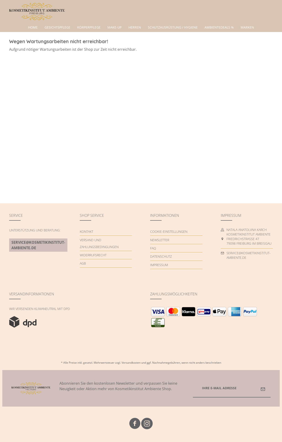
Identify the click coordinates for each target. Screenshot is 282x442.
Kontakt (86, 231)
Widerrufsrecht (93, 255)
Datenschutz (161, 256)
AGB (83, 263)
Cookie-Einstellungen (168, 231)
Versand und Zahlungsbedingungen (99, 243)
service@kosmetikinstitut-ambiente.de (38, 245)
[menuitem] (33, 27)
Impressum (159, 265)
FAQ (153, 248)
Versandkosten (131, 363)
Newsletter (159, 240)
